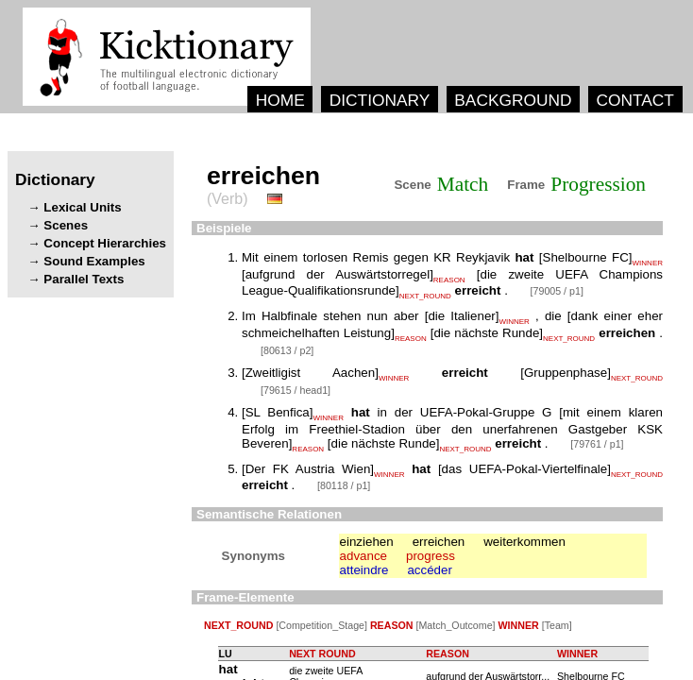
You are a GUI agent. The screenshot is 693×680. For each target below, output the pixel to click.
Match (463, 184)
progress (430, 556)
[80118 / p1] (343, 485)
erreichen (439, 542)
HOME (280, 100)
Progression (598, 184)
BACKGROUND (512, 100)
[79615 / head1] (295, 390)
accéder (429, 570)
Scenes (65, 225)
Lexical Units (82, 207)
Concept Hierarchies (104, 243)
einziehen (367, 542)
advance (363, 556)
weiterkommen (524, 542)
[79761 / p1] (596, 444)
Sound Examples (93, 261)
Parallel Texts (83, 279)
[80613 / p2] (287, 350)
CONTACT (634, 100)
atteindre (364, 570)
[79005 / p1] (557, 291)
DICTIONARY (380, 100)
